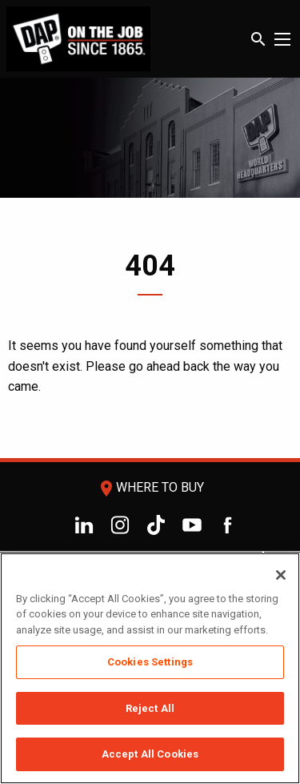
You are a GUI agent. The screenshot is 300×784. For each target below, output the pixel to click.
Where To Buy (150, 487)
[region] (150, 668)
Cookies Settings (150, 662)
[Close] (280, 575)
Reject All (150, 708)
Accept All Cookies (150, 754)
